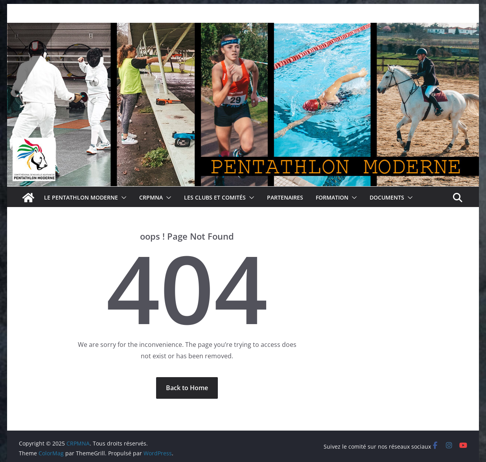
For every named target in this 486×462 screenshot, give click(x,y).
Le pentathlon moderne (81, 197)
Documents (387, 197)
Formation (332, 197)
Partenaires (285, 197)
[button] (122, 197)
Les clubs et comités (215, 197)
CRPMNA (151, 197)
